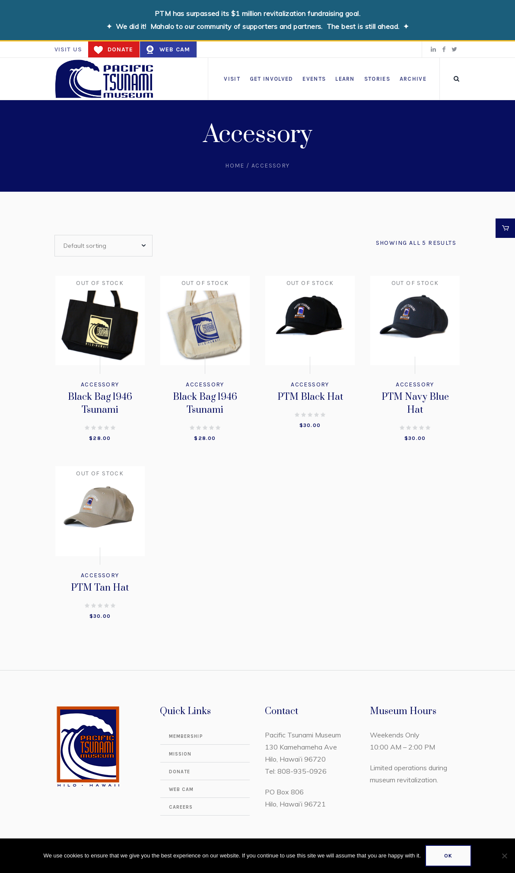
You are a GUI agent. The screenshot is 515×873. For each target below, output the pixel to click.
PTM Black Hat (310, 397)
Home (235, 165)
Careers (181, 807)
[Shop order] (103, 245)
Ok (448, 856)
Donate (120, 49)
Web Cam (174, 49)
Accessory (100, 384)
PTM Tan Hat (100, 588)
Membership (186, 736)
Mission (180, 754)
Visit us (68, 49)
